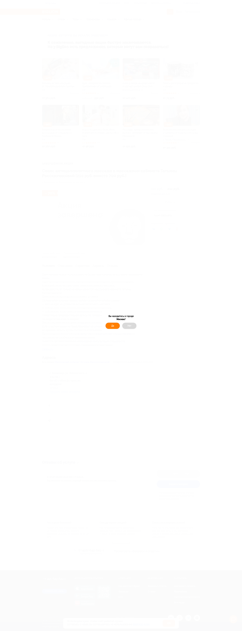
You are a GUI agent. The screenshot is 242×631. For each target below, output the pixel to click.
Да (112, 326)
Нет (129, 326)
